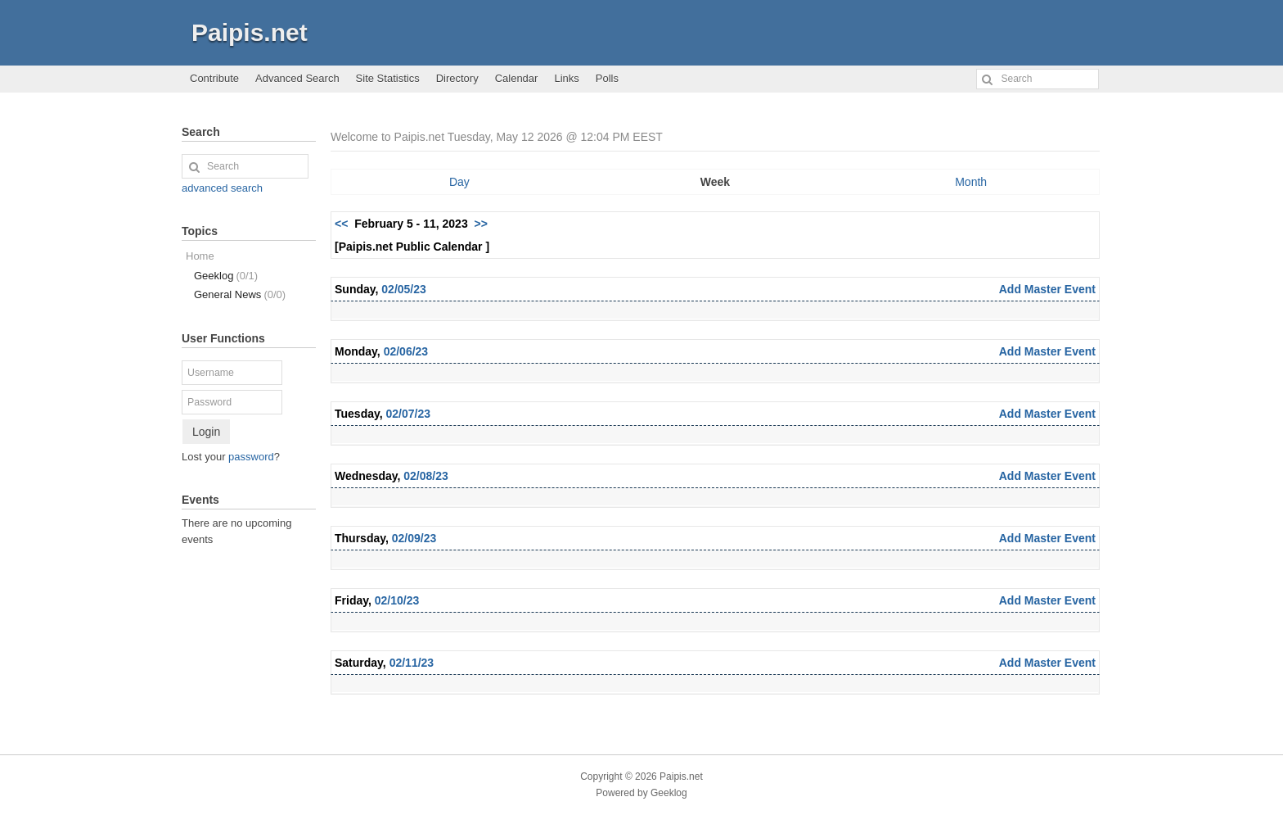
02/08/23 (425, 475)
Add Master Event (1047, 289)
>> (480, 223)
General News (240, 294)
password (251, 457)
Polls (607, 78)
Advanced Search (297, 78)
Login (206, 431)
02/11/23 (411, 662)
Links (566, 78)
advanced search (222, 188)
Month (971, 181)
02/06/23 (406, 351)
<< (341, 223)
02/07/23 (408, 413)
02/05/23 (403, 289)
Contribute (214, 78)
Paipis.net (249, 32)
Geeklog (226, 275)
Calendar (516, 78)
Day (459, 181)
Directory (457, 78)
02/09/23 (414, 538)
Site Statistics (388, 78)
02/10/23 (397, 600)
